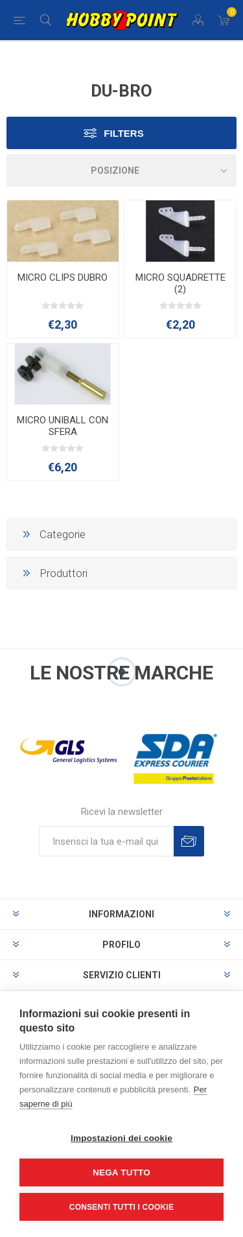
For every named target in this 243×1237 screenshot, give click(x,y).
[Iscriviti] (106, 841)
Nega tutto (121, 1172)
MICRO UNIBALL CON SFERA (62, 426)
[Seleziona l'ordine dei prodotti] (121, 170)
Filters (123, 133)
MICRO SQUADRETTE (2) (180, 283)
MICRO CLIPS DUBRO (62, 277)
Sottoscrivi (189, 841)
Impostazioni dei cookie (121, 1138)
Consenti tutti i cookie (121, 1207)
